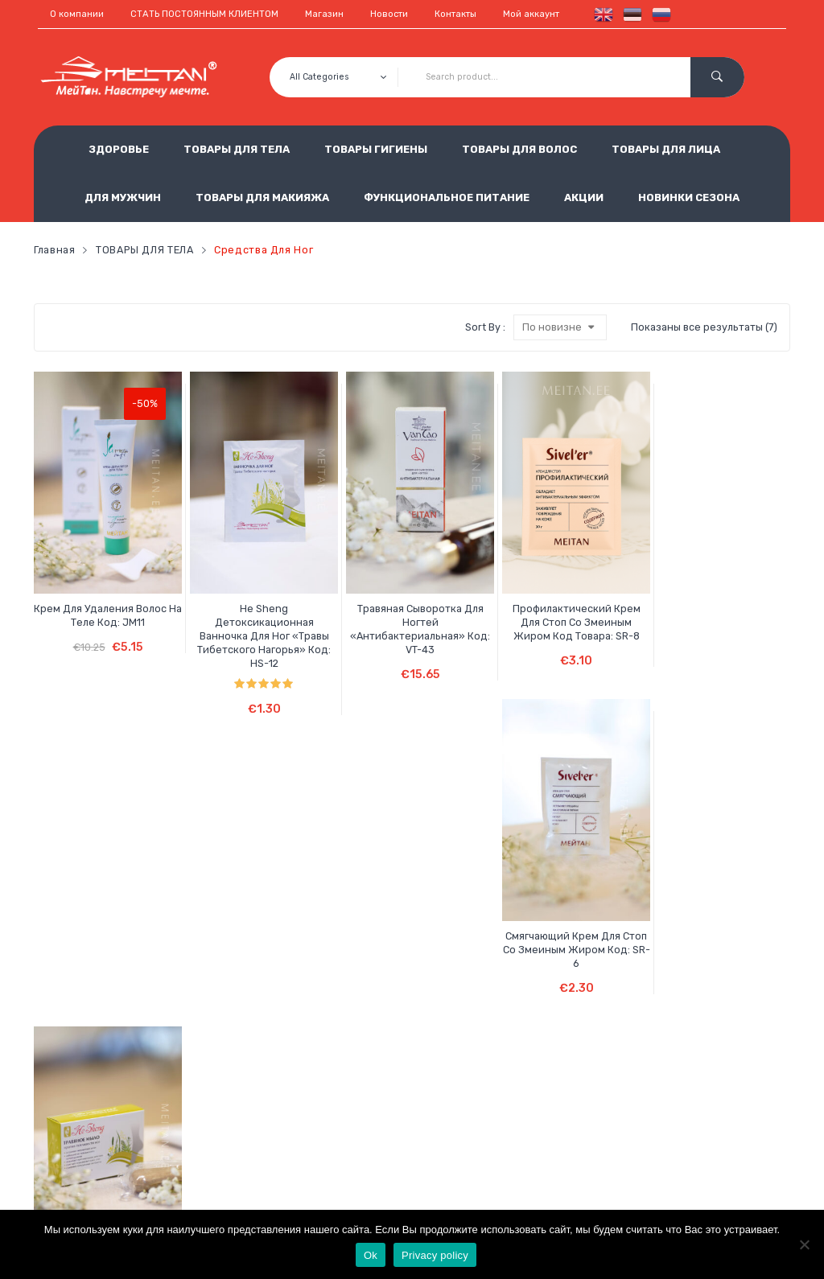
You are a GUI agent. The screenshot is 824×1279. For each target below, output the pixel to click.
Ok (370, 1255)
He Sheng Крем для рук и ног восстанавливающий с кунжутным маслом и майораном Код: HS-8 (93, 945)
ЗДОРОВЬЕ (119, 149)
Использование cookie (340, 1161)
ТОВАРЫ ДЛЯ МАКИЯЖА (262, 197)
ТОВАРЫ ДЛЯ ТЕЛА (236, 149)
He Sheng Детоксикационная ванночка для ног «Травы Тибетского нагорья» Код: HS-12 (220, 592)
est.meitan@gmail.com (600, 1187)
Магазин (324, 14)
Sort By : (485, 327)
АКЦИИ (584, 197)
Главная (54, 250)
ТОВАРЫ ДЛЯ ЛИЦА (666, 149)
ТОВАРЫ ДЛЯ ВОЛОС (519, 149)
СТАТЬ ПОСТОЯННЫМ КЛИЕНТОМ (204, 14)
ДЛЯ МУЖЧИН (122, 197)
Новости (389, 14)
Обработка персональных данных (366, 1135)
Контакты (455, 14)
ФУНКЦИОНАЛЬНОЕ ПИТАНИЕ (446, 197)
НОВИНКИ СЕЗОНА (689, 197)
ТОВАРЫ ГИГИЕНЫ (375, 149)
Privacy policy (435, 1255)
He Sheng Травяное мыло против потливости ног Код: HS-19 (731, 585)
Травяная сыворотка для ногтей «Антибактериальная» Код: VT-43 (348, 585)
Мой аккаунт (531, 14)
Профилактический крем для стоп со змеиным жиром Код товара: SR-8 (475, 585)
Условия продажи (329, 1108)
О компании (77, 14)
